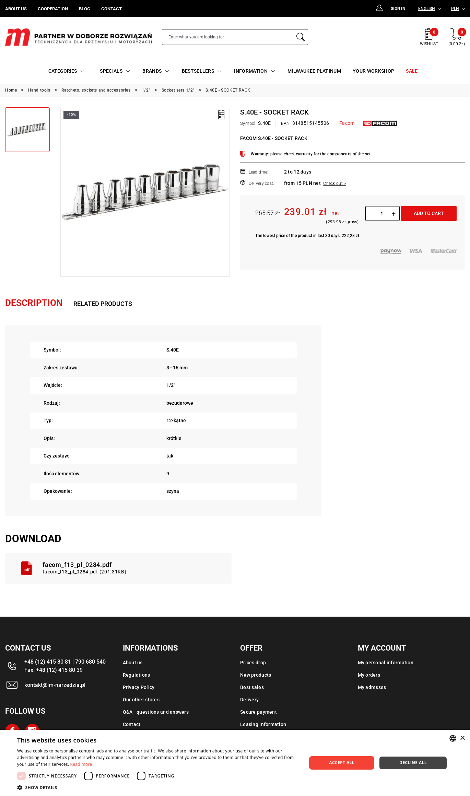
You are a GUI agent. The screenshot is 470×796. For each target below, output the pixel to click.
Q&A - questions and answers (156, 712)
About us (133, 662)
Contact (132, 724)
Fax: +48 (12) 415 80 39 (53, 670)
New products (255, 675)
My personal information (385, 662)
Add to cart (429, 213)
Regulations (136, 675)
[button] (157, 787)
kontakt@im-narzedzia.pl (54, 685)
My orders (369, 675)
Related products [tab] (102, 303)
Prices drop (253, 662)
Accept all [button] (341, 762)
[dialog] (235, 763)
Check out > (334, 183)
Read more (81, 764)
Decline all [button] (413, 762)
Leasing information (263, 724)
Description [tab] (33, 303)
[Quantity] (381, 214)
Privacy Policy (139, 687)
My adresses (372, 687)
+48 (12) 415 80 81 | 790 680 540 (65, 661)
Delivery (249, 699)
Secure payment (258, 712)
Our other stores (141, 699)
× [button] (462, 738)
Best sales (252, 687)
